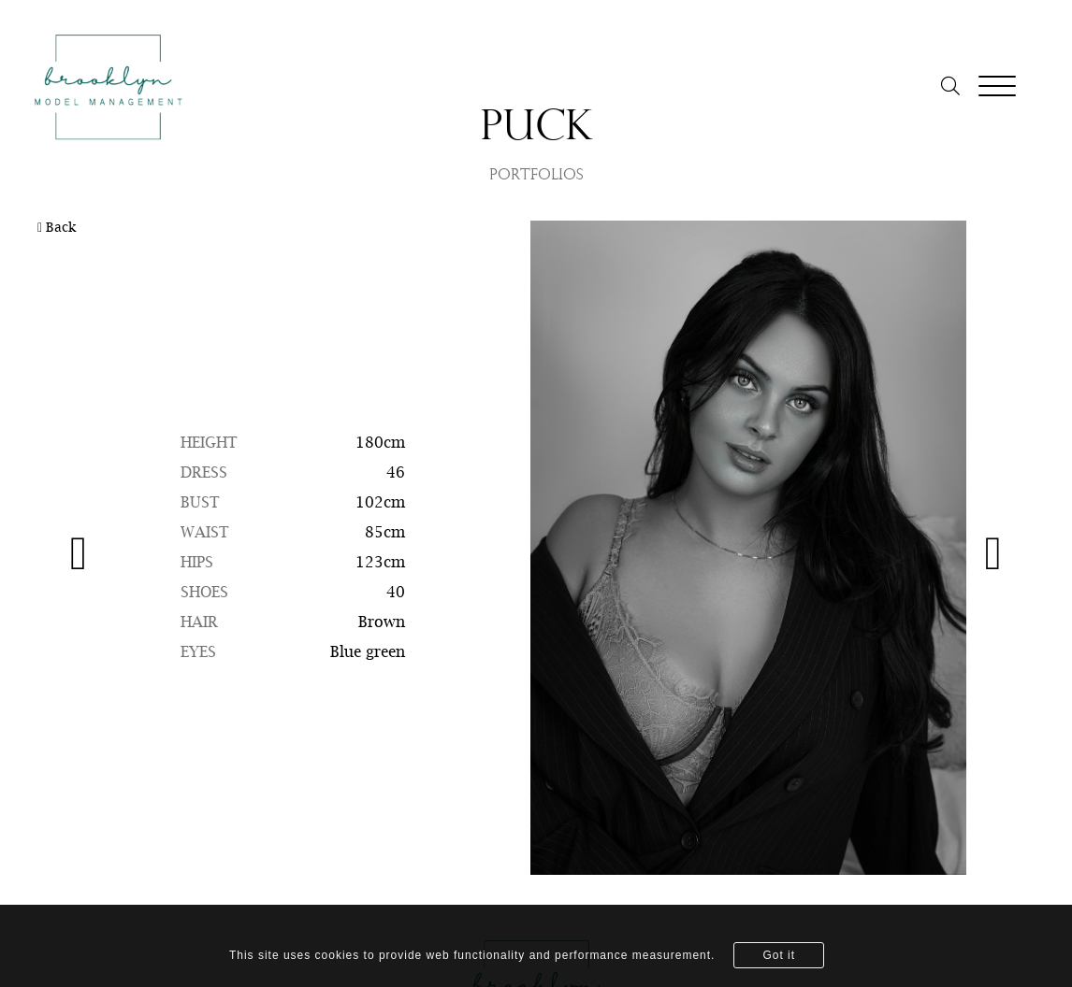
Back (56, 228)
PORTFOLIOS (536, 175)
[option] (536, 548)
